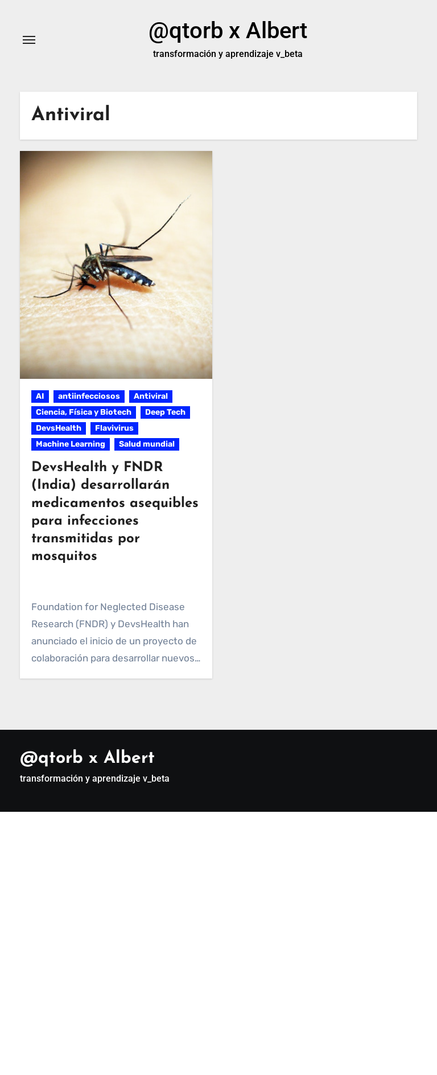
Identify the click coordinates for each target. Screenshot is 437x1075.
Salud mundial (147, 444)
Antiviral (151, 396)
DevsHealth (58, 428)
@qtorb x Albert (228, 30)
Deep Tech (165, 412)
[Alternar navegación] (29, 40)
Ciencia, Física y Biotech (83, 412)
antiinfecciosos (89, 396)
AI (40, 396)
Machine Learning (70, 444)
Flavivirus (114, 428)
